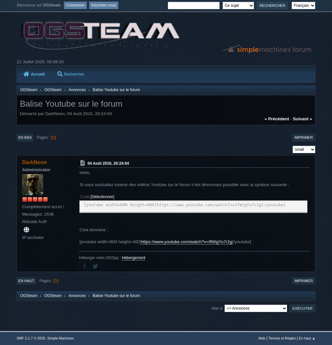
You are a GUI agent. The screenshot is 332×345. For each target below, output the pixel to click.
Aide (262, 338)
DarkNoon (34, 162)
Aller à (216, 308)
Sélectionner (102, 197)
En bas (25, 137)
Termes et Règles (282, 338)
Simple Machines (60, 338)
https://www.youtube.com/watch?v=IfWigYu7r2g (186, 241)
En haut (26, 281)
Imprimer (303, 137)
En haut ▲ (307, 338)
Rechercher (70, 74)
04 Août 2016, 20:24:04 (108, 163)
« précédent (277, 118)
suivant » (302, 118)
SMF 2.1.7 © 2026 (31, 338)
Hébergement (134, 258)
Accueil (34, 74)
